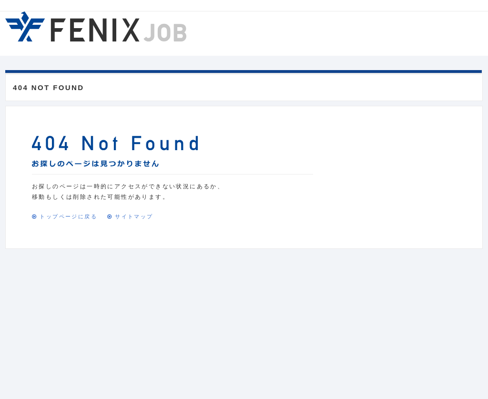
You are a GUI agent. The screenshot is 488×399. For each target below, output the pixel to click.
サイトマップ (134, 216)
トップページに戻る (68, 216)
